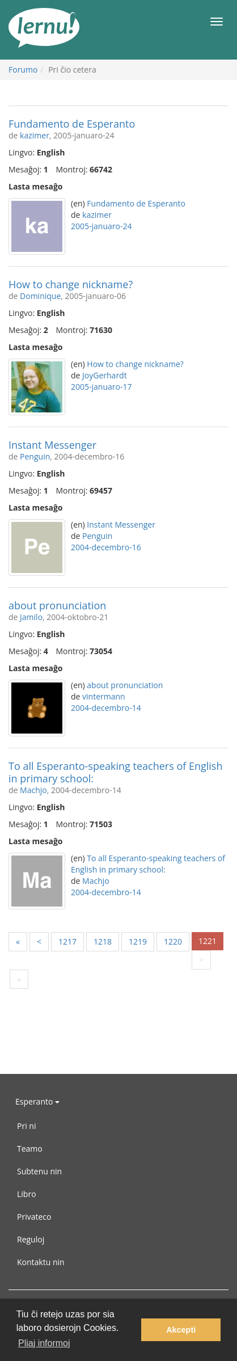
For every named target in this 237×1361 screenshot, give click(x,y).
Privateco (34, 1216)
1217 (67, 941)
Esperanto (37, 1101)
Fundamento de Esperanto (72, 123)
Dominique (40, 295)
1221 (207, 941)
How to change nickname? (71, 284)
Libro (26, 1194)
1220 (173, 941)
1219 (138, 941)
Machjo (33, 790)
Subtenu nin (39, 1171)
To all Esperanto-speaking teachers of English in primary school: (116, 772)
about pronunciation (57, 605)
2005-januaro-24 (101, 226)
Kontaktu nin (41, 1262)
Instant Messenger (52, 445)
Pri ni (26, 1125)
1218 (103, 941)
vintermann (103, 696)
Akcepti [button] (181, 1329)
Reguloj (30, 1239)
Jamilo (31, 617)
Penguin (35, 456)
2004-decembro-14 (106, 707)
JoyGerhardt (104, 375)
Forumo (23, 69)
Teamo (30, 1148)
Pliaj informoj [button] (44, 1343)
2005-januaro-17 (101, 386)
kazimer (34, 135)
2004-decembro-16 (106, 547)
